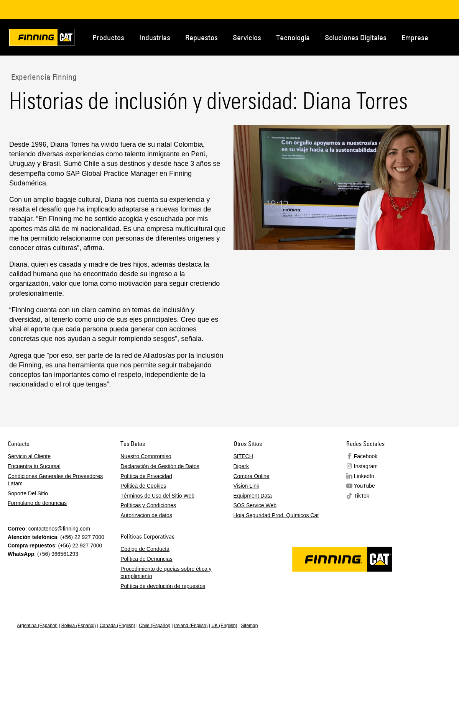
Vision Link (246, 486)
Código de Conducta (144, 549)
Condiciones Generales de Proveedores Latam (55, 480)
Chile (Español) (154, 625)
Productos (108, 37)
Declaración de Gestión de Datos (159, 466)
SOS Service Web (255, 505)
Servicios (247, 37)
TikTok (361, 496)
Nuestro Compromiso (145, 456)
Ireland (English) (190, 625)
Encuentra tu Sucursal (34, 466)
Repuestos (201, 37)
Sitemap (249, 625)
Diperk (241, 466)
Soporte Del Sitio (28, 493)
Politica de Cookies (143, 486)
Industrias (154, 37)
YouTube (364, 486)
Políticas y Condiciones (148, 505)
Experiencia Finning (43, 77)
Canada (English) (117, 625)
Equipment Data (253, 496)
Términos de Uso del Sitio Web (157, 496)
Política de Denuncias (146, 559)
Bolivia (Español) (78, 625)
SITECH (243, 456)
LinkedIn (364, 476)
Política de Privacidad (146, 476)
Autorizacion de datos (146, 515)
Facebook (365, 456)
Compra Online (252, 476)
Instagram (366, 466)
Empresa (414, 37)
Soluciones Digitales (356, 37)
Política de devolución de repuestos (162, 586)
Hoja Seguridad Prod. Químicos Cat (276, 515)
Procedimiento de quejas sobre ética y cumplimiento (165, 573)
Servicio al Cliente (29, 456)
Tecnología (293, 37)
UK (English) (224, 625)
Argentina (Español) (37, 625)
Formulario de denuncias (37, 503)
